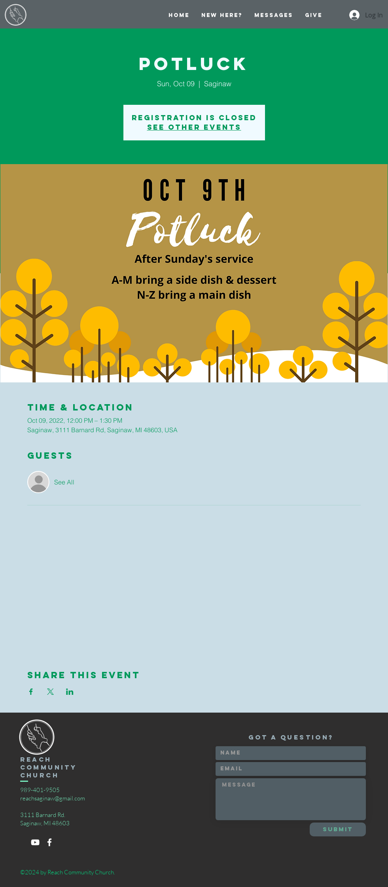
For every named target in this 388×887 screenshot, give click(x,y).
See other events (194, 127)
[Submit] (338, 829)
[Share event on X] (50, 691)
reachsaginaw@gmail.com (52, 798)
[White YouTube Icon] (35, 842)
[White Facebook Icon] (49, 842)
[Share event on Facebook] (31, 691)
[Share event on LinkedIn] (70, 691)
